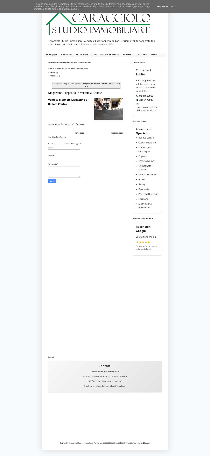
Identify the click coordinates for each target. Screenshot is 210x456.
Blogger (146, 443)
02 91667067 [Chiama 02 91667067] (116, 381)
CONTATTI (142, 54)
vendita (53, 76)
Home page (51, 54)
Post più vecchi (117, 133)
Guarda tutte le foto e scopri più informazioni (66, 124)
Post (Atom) (61, 137)
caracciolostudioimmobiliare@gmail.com (147, 108)
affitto (52, 73)
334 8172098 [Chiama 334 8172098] (103, 381)
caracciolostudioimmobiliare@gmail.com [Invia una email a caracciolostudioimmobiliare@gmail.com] (108, 386)
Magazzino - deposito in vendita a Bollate (75, 93)
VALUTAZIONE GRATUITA (106, 54)
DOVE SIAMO (82, 54)
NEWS (154, 54)
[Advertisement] (147, 303)
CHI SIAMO (66, 54)
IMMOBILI (128, 54)
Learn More (162, 7)
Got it (173, 7)
